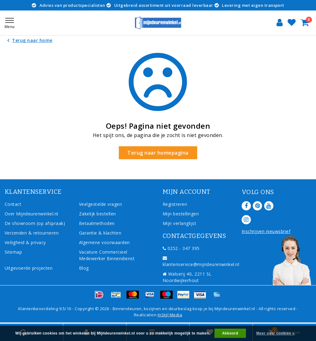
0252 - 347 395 (181, 248)
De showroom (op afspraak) (36, 223)
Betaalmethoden (97, 223)
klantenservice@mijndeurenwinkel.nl (201, 261)
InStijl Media (170, 315)
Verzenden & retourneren (32, 233)
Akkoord (230, 333)
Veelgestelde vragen (100, 204)
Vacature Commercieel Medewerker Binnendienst (107, 255)
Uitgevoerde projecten (28, 268)
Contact (13, 204)
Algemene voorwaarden (104, 242)
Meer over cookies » (275, 333)
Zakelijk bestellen (97, 214)
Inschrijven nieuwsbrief (266, 231)
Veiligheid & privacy (25, 242)
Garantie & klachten (100, 233)
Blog (84, 268)
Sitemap (13, 252)
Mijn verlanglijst (179, 223)
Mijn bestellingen (181, 214)
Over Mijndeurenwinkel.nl (31, 214)
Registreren (175, 204)
